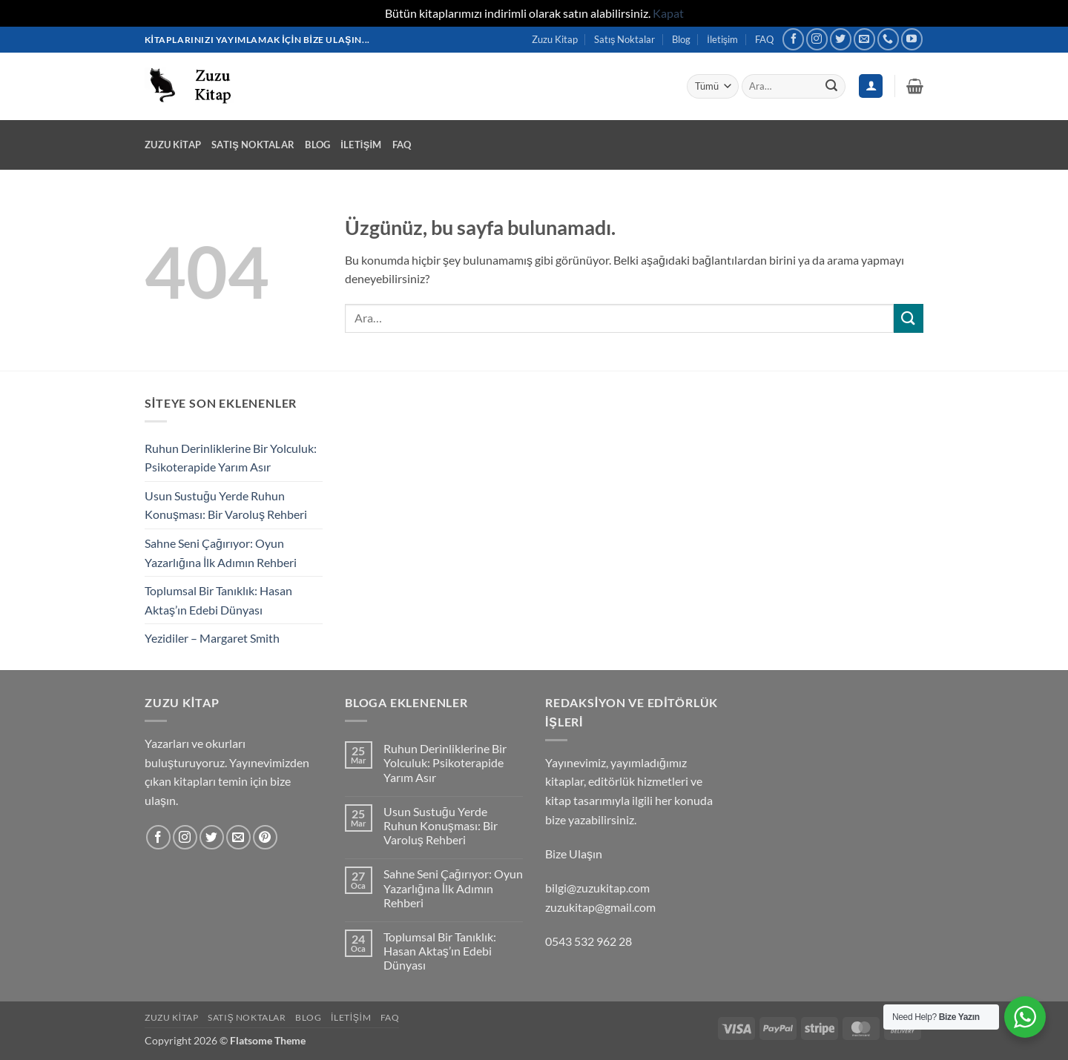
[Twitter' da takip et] (840, 39)
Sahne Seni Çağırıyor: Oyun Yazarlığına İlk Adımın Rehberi (221, 552)
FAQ (764, 39)
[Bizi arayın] (888, 39)
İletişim (722, 39)
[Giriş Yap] (871, 86)
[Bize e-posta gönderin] (864, 39)
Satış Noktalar (624, 39)
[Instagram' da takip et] (817, 39)
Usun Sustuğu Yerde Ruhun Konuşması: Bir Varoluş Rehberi (226, 505)
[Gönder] (831, 86)
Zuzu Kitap (555, 39)
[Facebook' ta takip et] (793, 39)
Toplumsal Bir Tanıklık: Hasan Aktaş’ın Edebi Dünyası (218, 600)
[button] (914, 86)
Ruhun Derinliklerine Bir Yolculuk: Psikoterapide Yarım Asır (231, 457)
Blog (681, 39)
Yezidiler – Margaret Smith (212, 638)
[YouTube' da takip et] (912, 39)
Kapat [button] (668, 13)
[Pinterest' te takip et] (265, 837)
